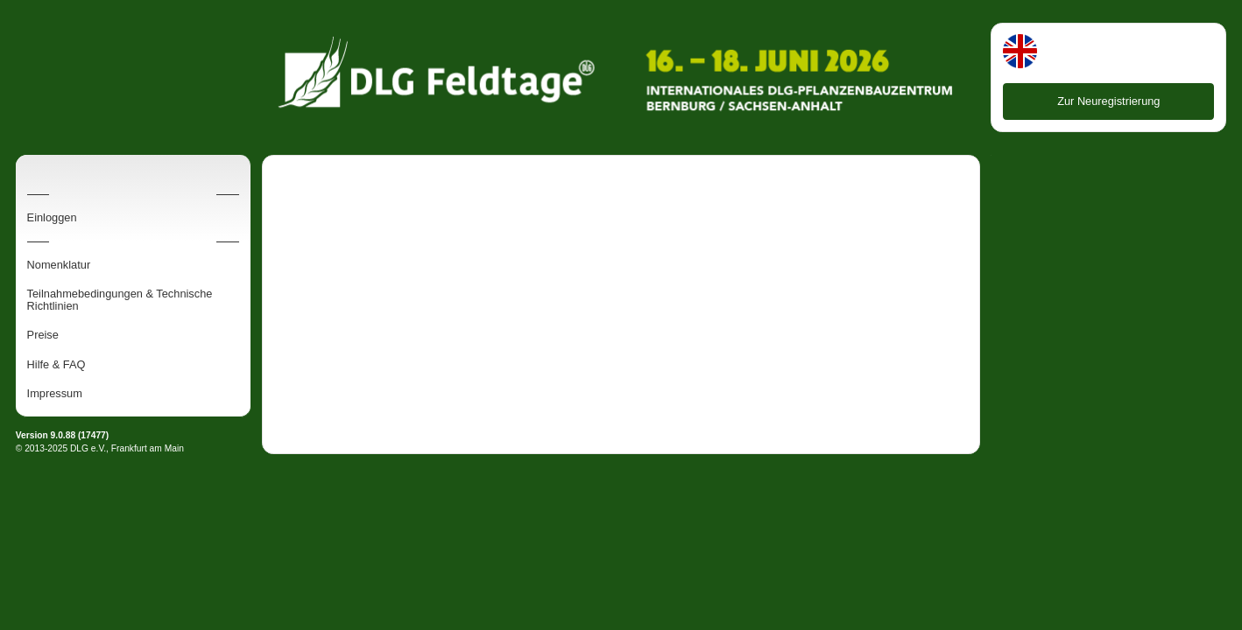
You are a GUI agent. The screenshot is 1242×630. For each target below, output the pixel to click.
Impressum (54, 394)
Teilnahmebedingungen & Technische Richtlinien (120, 300)
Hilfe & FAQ (56, 365)
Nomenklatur (59, 265)
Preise (43, 335)
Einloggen (52, 218)
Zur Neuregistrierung (1108, 101)
